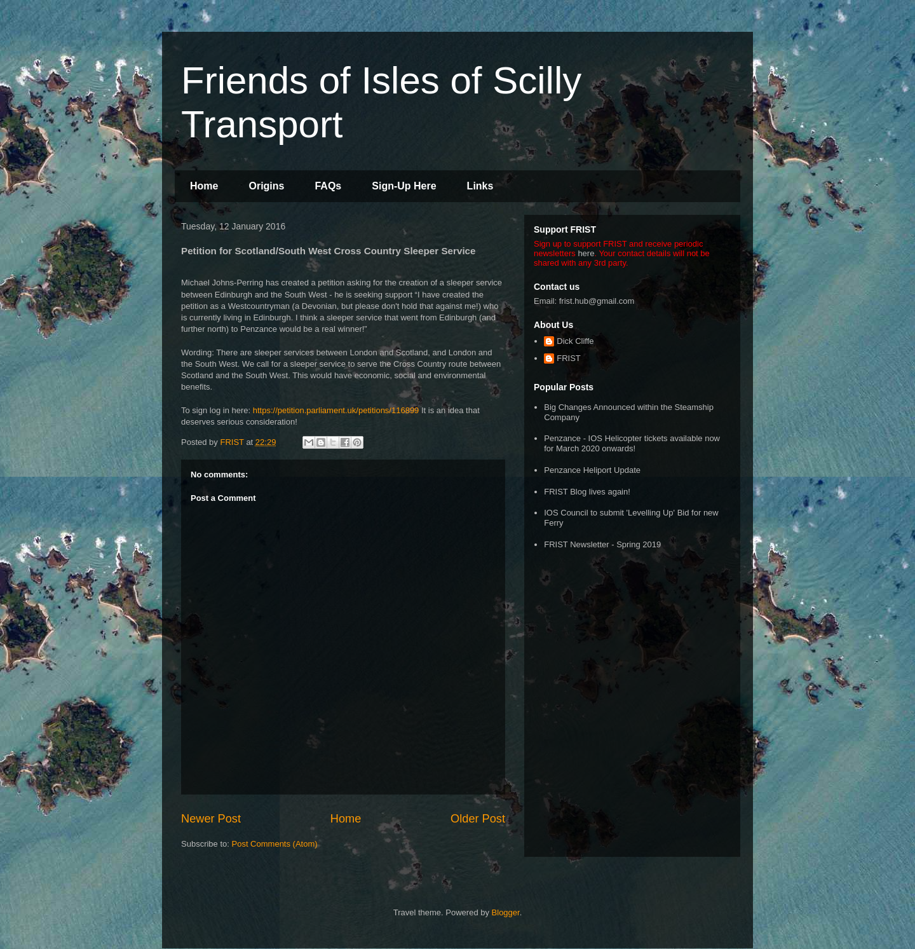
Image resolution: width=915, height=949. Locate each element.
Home (204, 186)
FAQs (328, 186)
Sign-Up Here (404, 186)
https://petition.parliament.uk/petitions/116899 (336, 410)
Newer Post (211, 818)
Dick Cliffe (575, 341)
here (586, 253)
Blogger (506, 912)
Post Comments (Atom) (275, 844)
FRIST (569, 358)
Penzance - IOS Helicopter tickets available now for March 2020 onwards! (632, 443)
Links (480, 186)
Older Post (478, 818)
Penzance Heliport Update (592, 470)
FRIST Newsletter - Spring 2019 (602, 544)
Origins (266, 186)
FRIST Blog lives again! (587, 491)
